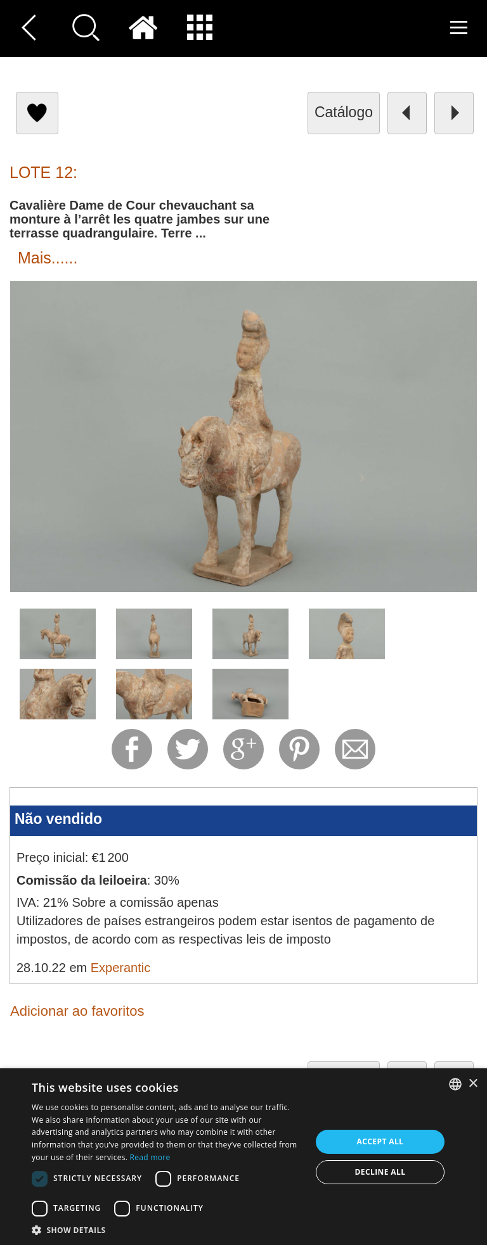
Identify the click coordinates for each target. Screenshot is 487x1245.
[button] (167, 1229)
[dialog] (243, 1156)
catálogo (344, 112)
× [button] (472, 1084)
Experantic (121, 968)
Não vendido (58, 819)
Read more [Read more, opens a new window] (150, 1157)
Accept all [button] (380, 1141)
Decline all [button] (380, 1171)
